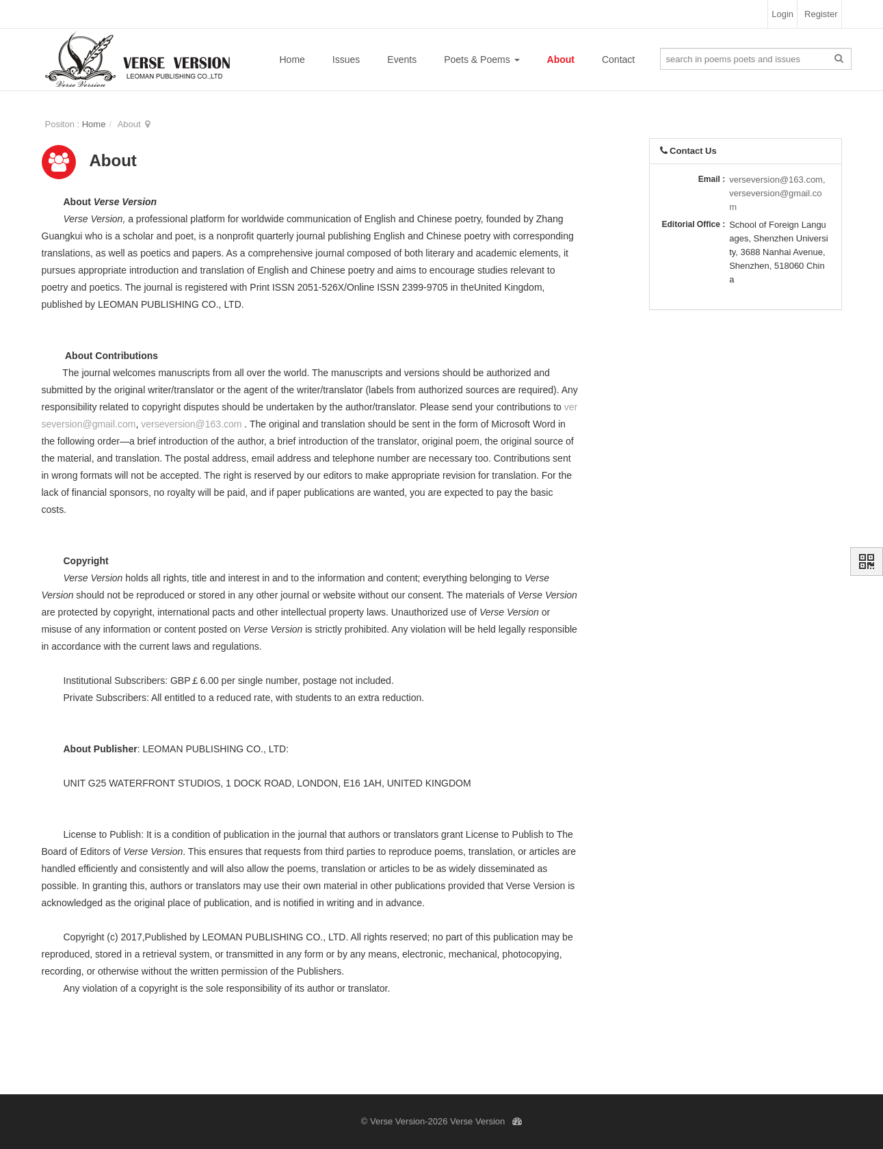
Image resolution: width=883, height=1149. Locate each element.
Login (782, 14)
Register (820, 14)
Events (402, 59)
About (561, 59)
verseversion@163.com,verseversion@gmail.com (777, 193)
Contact (618, 59)
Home (292, 59)
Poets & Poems (481, 59)
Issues (346, 59)
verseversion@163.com (191, 424)
